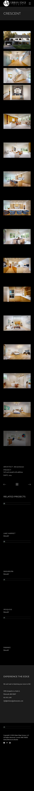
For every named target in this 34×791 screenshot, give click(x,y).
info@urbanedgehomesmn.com (13, 701)
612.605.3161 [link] (7, 697)
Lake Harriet (9, 533)
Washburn (8, 571)
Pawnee (7, 647)
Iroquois (7, 609)
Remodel (6, 536)
